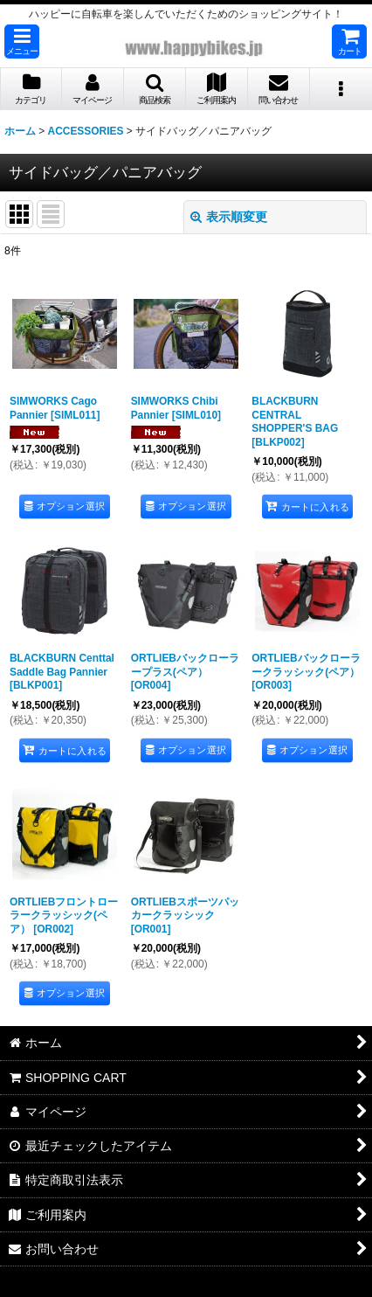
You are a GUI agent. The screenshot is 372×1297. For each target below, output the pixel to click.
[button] (21, 41)
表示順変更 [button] (228, 217)
